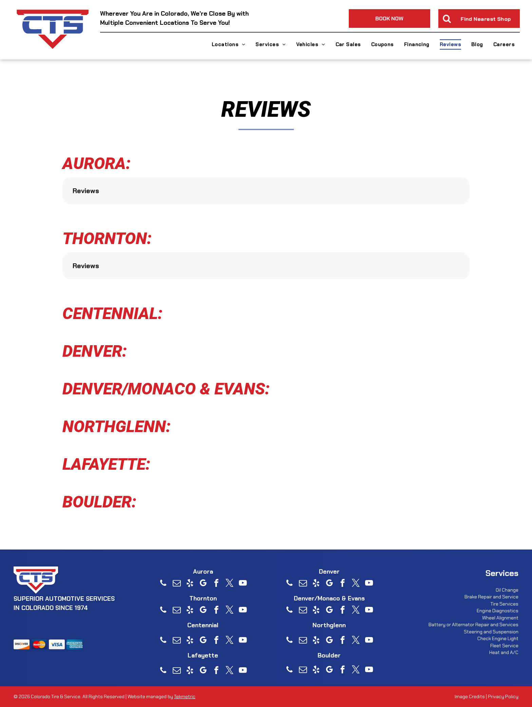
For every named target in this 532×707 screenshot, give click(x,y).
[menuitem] (229, 44)
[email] (177, 584)
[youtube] (243, 584)
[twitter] (229, 584)
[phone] (163, 584)
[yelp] (190, 584)
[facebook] (216, 584)
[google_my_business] (203, 584)
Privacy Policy (503, 696)
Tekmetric (184, 696)
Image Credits (470, 696)
